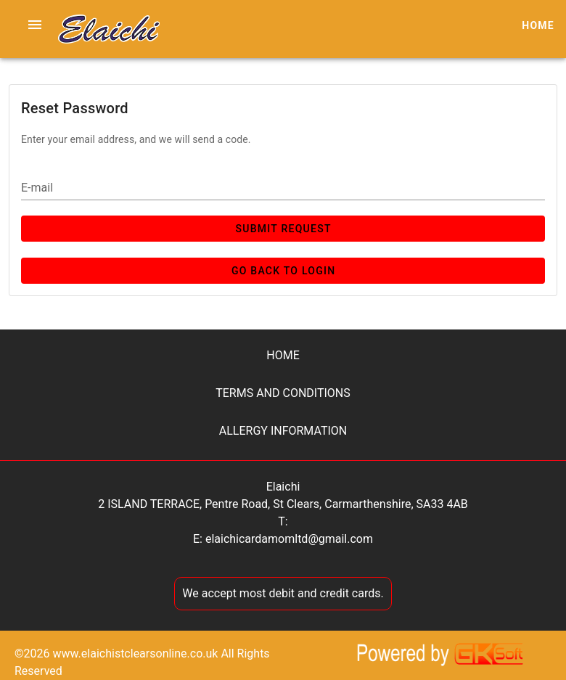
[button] (35, 25)
